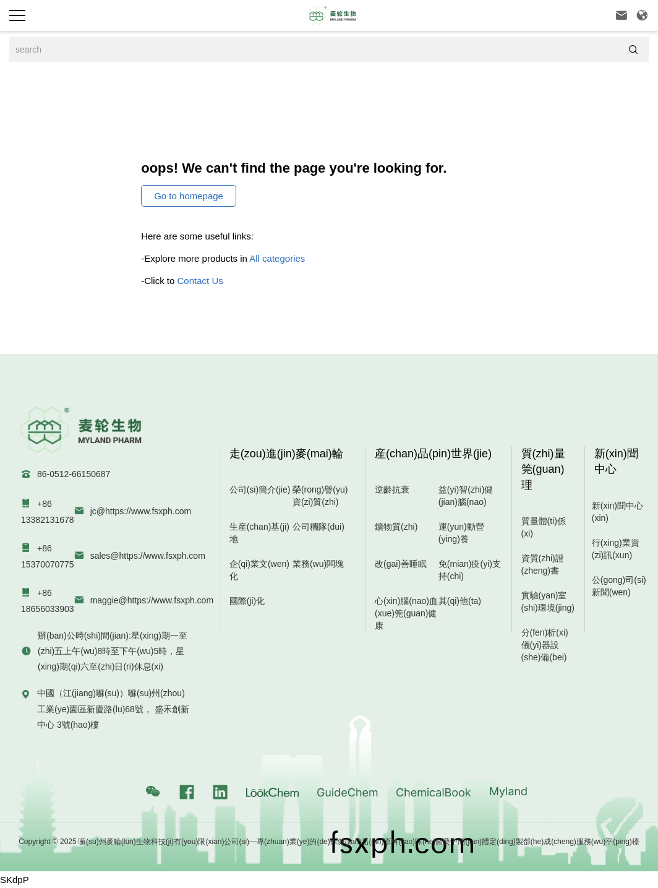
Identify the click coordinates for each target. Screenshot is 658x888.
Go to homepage (188, 196)
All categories (277, 258)
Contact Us (200, 280)
